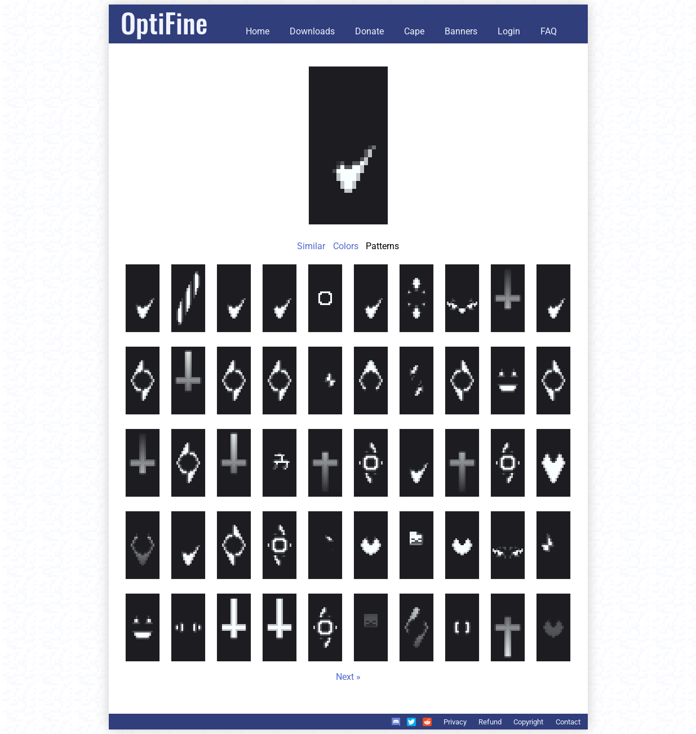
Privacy (455, 722)
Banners (461, 31)
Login (509, 31)
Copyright (528, 722)
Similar (311, 246)
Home (257, 31)
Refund (490, 722)
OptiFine (164, 22)
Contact (568, 722)
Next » (348, 676)
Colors (345, 246)
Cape (414, 31)
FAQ (548, 31)
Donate (369, 31)
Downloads (312, 31)
